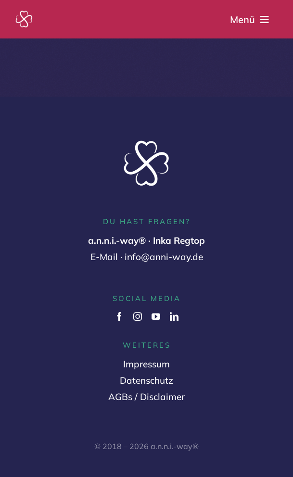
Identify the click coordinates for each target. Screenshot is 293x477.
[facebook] (119, 316)
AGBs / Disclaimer (146, 396)
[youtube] (156, 316)
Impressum (146, 364)
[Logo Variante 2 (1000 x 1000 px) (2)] (24, 14)
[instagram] (137, 316)
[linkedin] (174, 316)
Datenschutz (146, 380)
